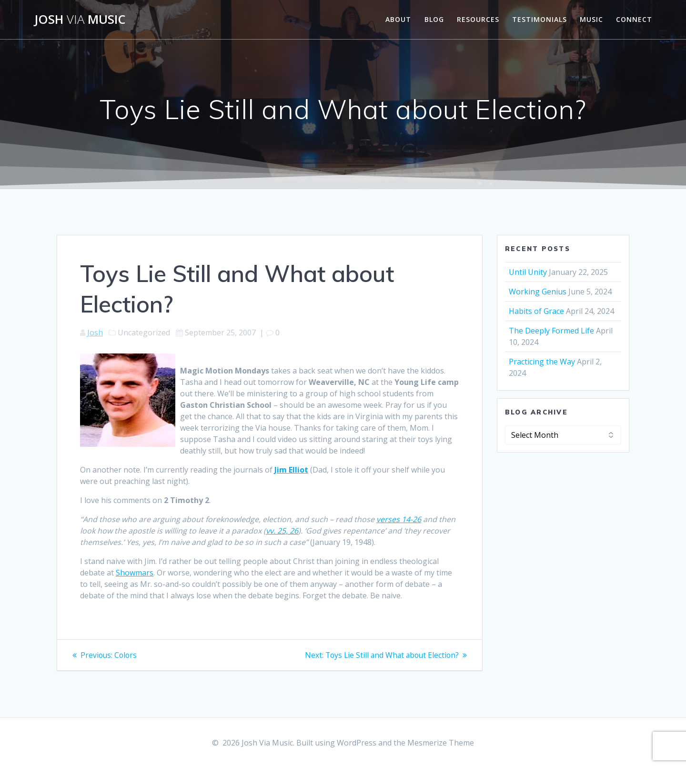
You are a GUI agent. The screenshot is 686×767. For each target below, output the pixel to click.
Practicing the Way (542, 361)
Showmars (134, 572)
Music (591, 19)
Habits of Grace (536, 311)
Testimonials (539, 19)
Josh (95, 332)
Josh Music (80, 19)
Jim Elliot (291, 469)
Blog (434, 19)
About (398, 19)
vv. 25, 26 (282, 530)
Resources (478, 19)
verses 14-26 (398, 519)
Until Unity (528, 272)
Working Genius (537, 291)
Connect (634, 19)
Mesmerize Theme (440, 742)
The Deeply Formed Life (551, 330)
